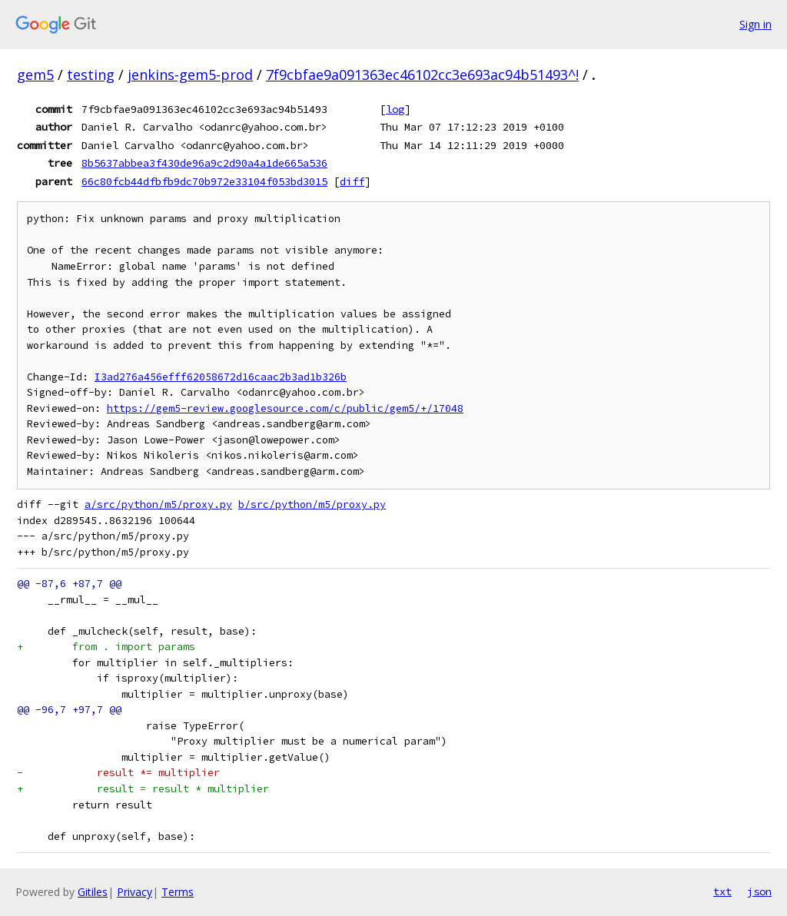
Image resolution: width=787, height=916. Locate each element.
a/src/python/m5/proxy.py (158, 504)
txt (722, 891)
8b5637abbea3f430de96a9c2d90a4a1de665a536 (204, 163)
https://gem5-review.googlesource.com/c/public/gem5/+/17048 (285, 408)
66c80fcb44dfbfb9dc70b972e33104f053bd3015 (204, 181)
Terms (177, 891)
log (395, 109)
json (759, 891)
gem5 (35, 74)
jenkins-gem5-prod (190, 74)
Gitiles (93, 891)
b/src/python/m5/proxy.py (312, 504)
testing (91, 74)
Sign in (755, 24)
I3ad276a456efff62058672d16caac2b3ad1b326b (221, 376)
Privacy (134, 891)
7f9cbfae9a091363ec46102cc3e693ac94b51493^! (422, 74)
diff (352, 181)
